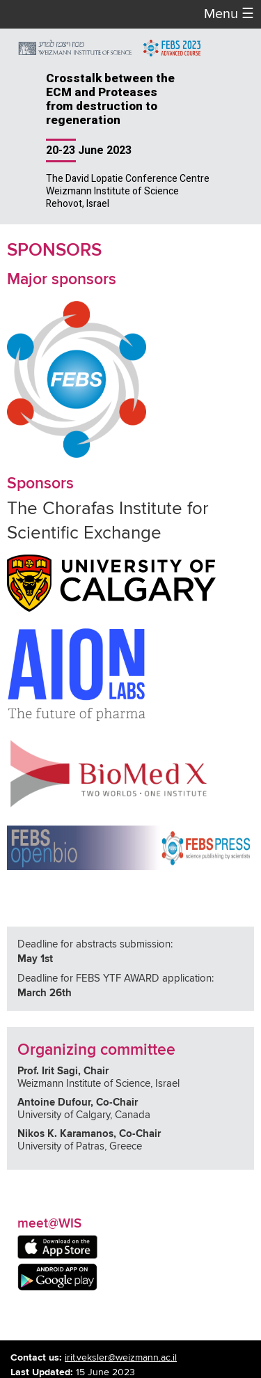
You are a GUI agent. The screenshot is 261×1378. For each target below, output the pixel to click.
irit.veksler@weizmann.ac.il (121, 1358)
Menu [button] (229, 14)
